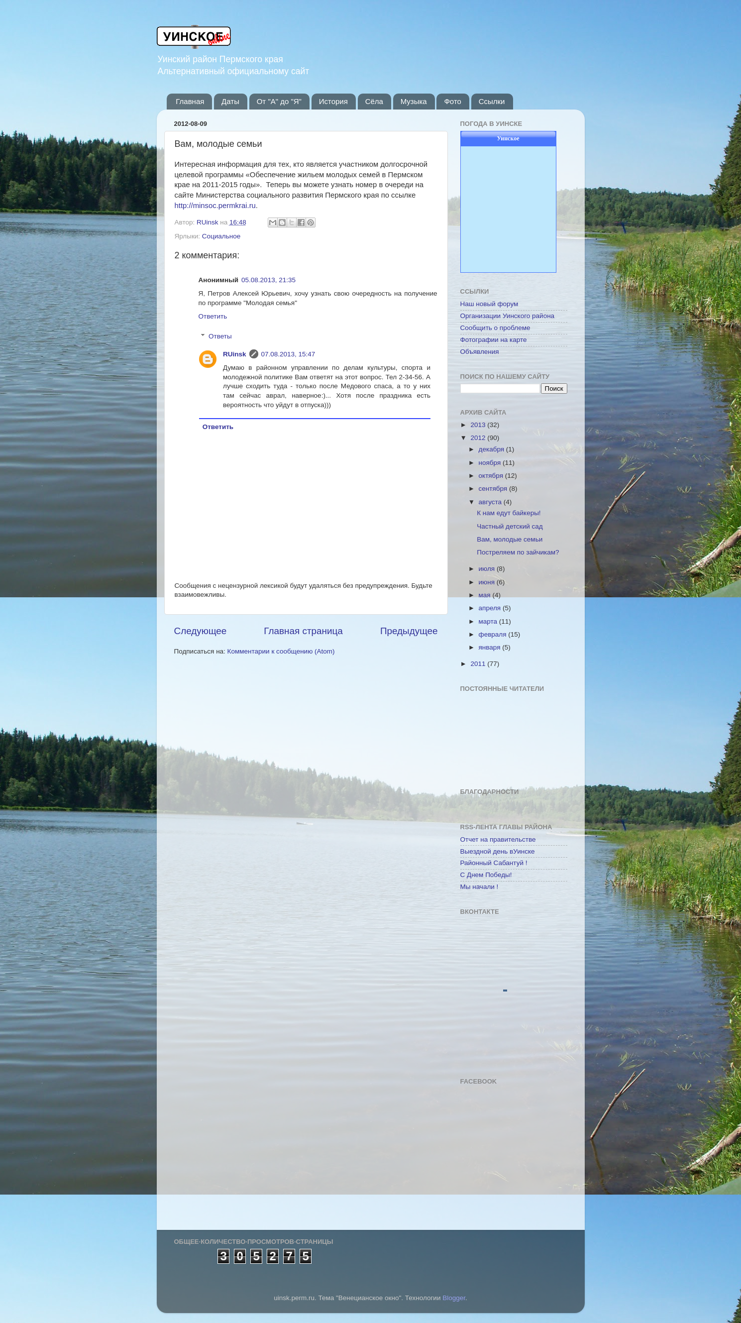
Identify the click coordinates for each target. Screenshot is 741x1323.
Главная (190, 101)
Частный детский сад (509, 526)
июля (488, 568)
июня (488, 582)
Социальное (221, 236)
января (491, 647)
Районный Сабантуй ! (494, 863)
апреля (491, 608)
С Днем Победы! (486, 875)
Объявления (479, 351)
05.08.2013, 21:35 (268, 280)
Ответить (213, 316)
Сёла (374, 101)
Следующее (200, 631)
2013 (478, 425)
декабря (492, 449)
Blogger (453, 1298)
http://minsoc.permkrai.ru (215, 206)
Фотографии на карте (493, 339)
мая (486, 595)
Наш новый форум (489, 304)
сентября (494, 488)
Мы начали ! (479, 886)
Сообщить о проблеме (495, 327)
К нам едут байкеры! (508, 513)
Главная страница (303, 631)
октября (492, 475)
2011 (478, 663)
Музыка (414, 101)
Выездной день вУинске (497, 851)
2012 (478, 437)
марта (489, 621)
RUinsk (234, 354)
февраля (494, 634)
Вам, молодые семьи (509, 539)
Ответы (220, 336)
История (333, 101)
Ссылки (492, 101)
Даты (230, 101)
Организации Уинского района (507, 316)
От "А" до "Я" (279, 101)
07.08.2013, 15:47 (288, 354)
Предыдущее (409, 631)
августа (491, 502)
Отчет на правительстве (498, 839)
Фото (452, 101)
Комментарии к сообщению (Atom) (281, 651)
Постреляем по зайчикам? (518, 552)
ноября (491, 462)
